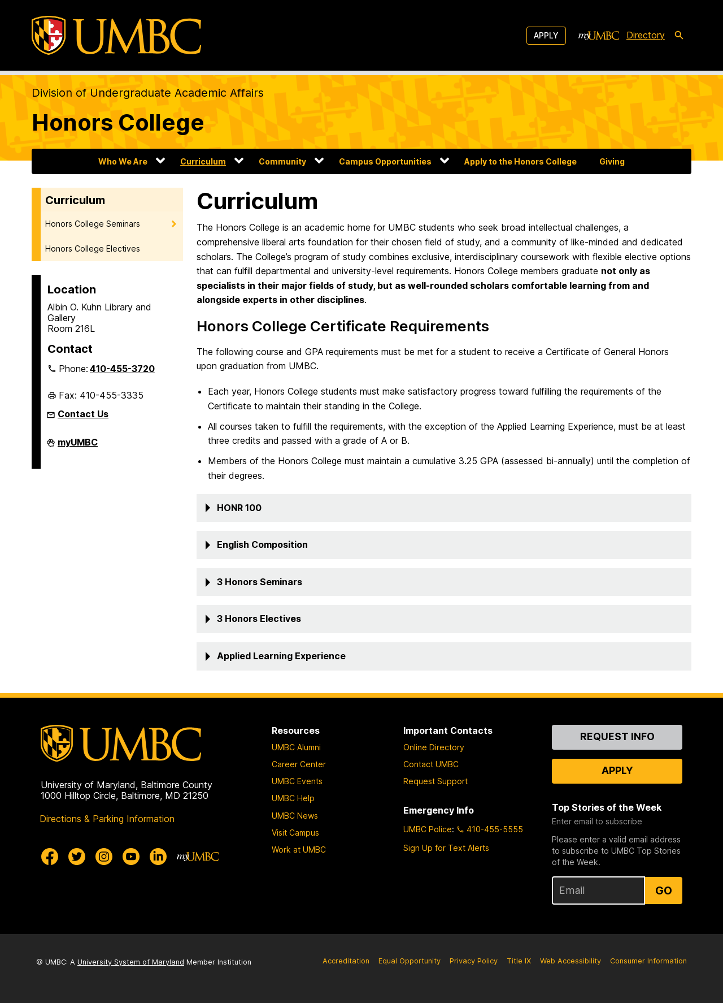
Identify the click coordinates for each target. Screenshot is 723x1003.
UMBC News (295, 815)
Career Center (299, 764)
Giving (612, 161)
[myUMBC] (598, 35)
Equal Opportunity (409, 961)
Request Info (617, 736)
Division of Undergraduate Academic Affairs (148, 93)
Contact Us (83, 414)
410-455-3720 (122, 368)
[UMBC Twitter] (76, 856)
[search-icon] (679, 35)
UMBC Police (427, 829)
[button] (444, 508)
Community (282, 161)
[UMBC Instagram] (104, 856)
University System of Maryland (130, 962)
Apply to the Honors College (520, 161)
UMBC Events (297, 781)
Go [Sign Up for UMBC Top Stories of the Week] (663, 890)
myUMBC (78, 446)
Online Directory (433, 747)
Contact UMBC (431, 764)
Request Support (435, 781)
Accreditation (346, 961)
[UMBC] (116, 35)
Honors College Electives (92, 248)
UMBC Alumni (296, 747)
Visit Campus (295, 832)
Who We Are (122, 161)
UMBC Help (293, 798)
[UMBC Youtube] (131, 856)
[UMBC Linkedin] (158, 856)
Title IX (519, 961)
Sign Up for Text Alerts (446, 848)
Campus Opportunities (385, 161)
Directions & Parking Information (107, 818)
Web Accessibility (570, 961)
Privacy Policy (474, 961)
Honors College (118, 122)
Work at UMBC (299, 849)
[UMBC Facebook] (49, 856)
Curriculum (203, 161)
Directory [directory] (645, 35)
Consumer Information (648, 961)
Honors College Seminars (92, 223)
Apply (546, 35)
